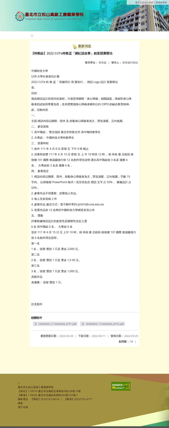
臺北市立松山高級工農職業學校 (151, 2)
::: (130, 2)
